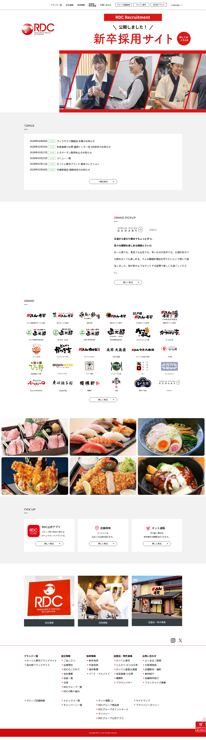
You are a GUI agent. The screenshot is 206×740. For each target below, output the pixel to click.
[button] (69, 98)
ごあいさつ (69, 664)
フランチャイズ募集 (155, 685)
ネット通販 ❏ (105, 704)
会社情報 (65, 659)
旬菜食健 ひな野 (124, 677)
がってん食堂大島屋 (126, 672)
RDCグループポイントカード (113, 712)
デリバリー (104, 717)
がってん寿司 (141, 5)
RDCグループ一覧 (73, 690)
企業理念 (68, 668)
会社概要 (68, 677)
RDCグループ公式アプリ (111, 721)
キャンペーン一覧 (73, 708)
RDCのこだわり (72, 672)
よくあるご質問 (153, 664)
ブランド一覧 (56, 5)
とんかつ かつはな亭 (127, 668)
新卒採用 (93, 664)
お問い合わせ (149, 659)
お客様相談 (151, 668)
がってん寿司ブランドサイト (42, 664)
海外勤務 (93, 672)
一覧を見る (103, 181)
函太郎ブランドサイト (38, 668)
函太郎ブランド (158, 5)
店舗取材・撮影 (153, 672)
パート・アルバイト (99, 677)
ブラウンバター (124, 685)
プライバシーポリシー (147, 708)
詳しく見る (128, 284)
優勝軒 (119, 681)
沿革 (66, 685)
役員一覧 (68, 681)
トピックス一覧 (72, 704)
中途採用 (93, 668)
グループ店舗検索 (123, 5)
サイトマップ (143, 704)
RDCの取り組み (72, 694)
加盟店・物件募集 (123, 659)
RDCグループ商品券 (108, 708)
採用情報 (91, 659)
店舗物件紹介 (152, 681)
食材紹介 (149, 677)
